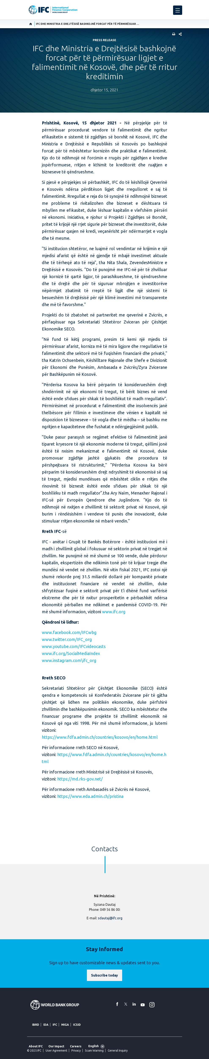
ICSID (77, 1024)
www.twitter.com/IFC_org (67, 639)
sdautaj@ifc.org (110, 918)
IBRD (35, 1024)
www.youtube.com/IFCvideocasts (74, 646)
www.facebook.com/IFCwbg (69, 632)
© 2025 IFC (34, 1050)
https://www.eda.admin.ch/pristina (90, 796)
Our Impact (56, 1046)
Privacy (76, 1050)
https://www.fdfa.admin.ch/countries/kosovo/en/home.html (100, 737)
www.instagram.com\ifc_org (69, 660)
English (93, 1046)
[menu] (177, 10)
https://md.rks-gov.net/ (80, 778)
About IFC (36, 1046)
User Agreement (56, 1050)
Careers (75, 1046)
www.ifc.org (114, 611)
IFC (55, 1024)
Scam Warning (94, 1050)
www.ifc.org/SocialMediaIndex (71, 653)
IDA (45, 1024)
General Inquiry (118, 1050)
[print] (173, 34)
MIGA (65, 1024)
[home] (30, 24)
